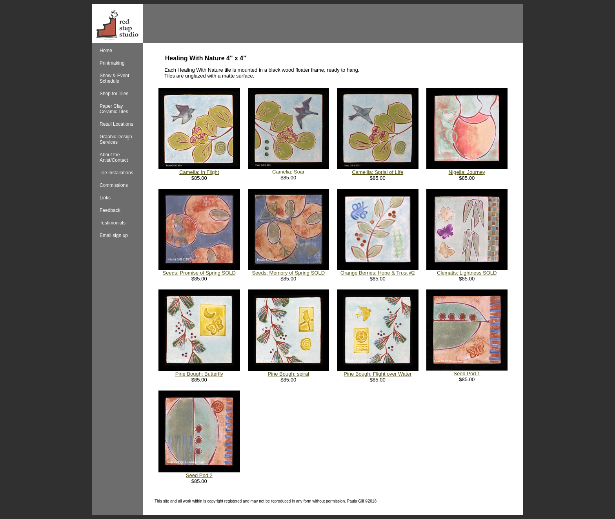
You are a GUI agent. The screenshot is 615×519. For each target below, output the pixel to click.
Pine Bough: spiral (288, 374)
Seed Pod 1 (466, 373)
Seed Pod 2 (199, 475)
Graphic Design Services (116, 139)
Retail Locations (116, 124)
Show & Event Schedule (114, 78)
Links (105, 198)
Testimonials (113, 223)
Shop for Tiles (114, 93)
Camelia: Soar (288, 172)
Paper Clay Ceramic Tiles (114, 108)
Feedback (110, 210)
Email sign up (114, 235)
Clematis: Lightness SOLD (467, 273)
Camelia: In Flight (199, 172)
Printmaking (112, 63)
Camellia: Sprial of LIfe (377, 172)
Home (106, 50)
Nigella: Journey (467, 172)
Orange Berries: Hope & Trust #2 (377, 273)
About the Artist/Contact (114, 157)
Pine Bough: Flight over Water (377, 374)
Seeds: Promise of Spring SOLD (199, 273)
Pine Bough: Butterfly (199, 374)
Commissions (114, 185)
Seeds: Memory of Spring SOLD (288, 273)
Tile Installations (116, 172)
